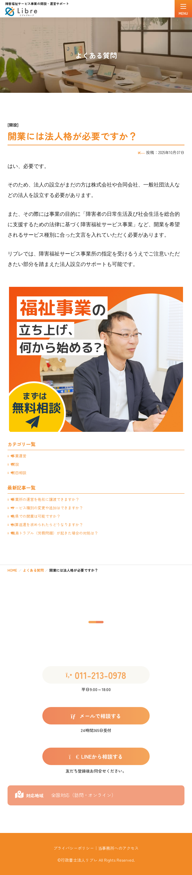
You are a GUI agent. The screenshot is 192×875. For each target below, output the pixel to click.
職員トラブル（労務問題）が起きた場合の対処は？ (54, 533)
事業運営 (18, 456)
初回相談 (18, 472)
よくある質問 (33, 570)
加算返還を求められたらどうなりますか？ (47, 524)
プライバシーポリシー (73, 848)
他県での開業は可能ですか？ (35, 516)
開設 (15, 464)
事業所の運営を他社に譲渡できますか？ (45, 499)
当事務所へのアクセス (118, 848)
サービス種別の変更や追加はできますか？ (47, 507)
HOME (12, 570)
